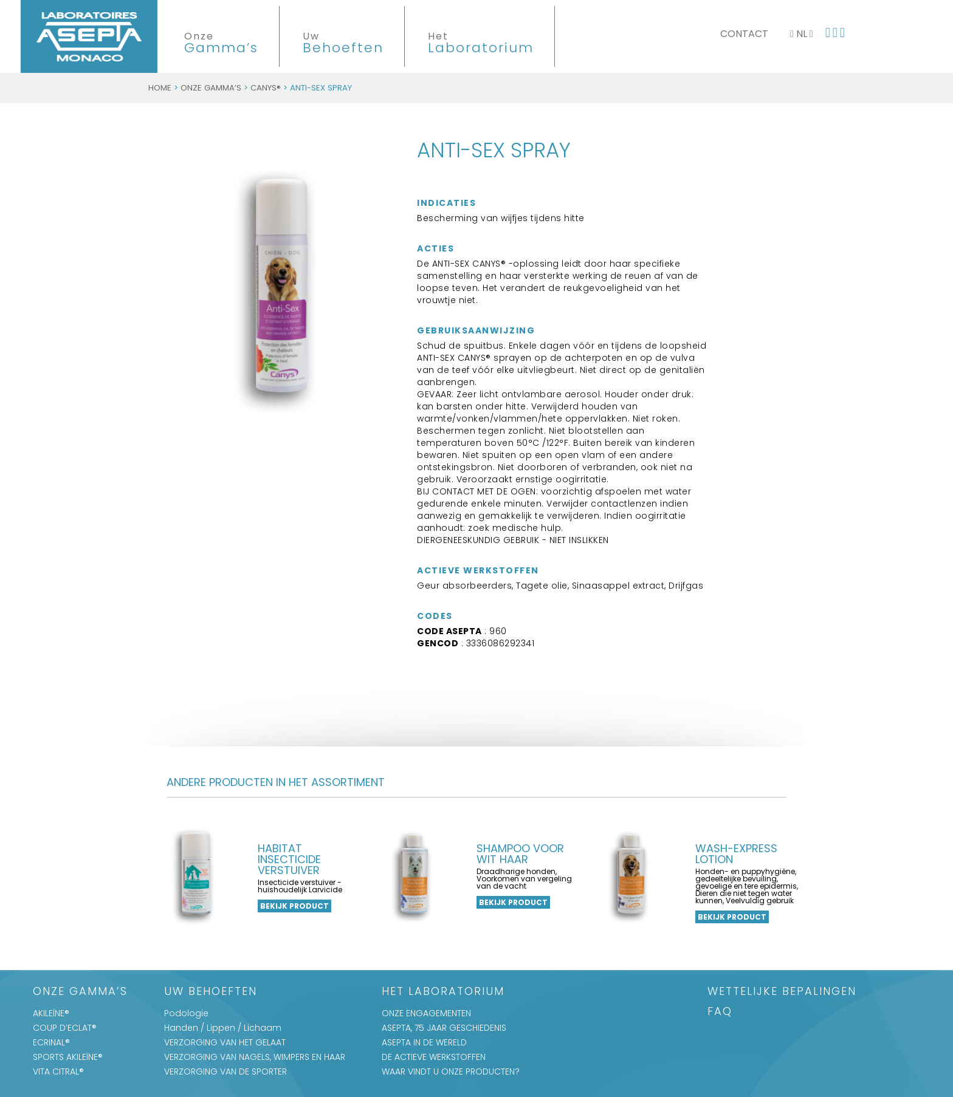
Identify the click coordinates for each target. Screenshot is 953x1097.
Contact (744, 34)
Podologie (186, 1013)
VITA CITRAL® (58, 1071)
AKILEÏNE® (51, 1013)
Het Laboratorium (443, 992)
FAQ (719, 1012)
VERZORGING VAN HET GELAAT (225, 1042)
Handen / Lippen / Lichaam (222, 1028)
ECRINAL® (51, 1042)
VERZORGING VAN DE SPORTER (225, 1071)
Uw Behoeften (210, 992)
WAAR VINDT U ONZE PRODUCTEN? (451, 1071)
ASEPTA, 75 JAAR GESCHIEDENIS (444, 1028)
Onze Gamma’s (211, 88)
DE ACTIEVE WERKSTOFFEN (434, 1057)
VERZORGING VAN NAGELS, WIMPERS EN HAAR (254, 1057)
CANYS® (265, 88)
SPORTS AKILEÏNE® (68, 1057)
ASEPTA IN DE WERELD (424, 1042)
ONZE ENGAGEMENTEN (426, 1013)
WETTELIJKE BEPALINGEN (781, 992)
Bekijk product (294, 906)
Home (159, 88)
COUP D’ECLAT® (65, 1028)
